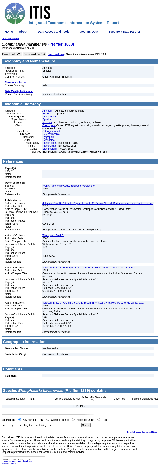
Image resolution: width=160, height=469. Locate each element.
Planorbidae (49, 145)
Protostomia (49, 116)
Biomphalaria (49, 148)
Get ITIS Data (89, 31)
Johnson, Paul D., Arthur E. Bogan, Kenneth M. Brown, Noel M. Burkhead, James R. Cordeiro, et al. (97, 203)
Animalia (47, 110)
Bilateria (46, 113)
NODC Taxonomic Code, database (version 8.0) (68, 185)
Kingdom (28, 425)
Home (9, 31)
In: (3, 425)
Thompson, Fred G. (53, 235)
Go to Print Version (10, 39)
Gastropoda (49, 125)
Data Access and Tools (53, 31)
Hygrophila (48, 137)
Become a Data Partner (124, 31)
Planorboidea (49, 142)
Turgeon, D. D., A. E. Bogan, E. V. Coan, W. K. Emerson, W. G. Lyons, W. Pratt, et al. (89, 267)
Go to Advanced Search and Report (142, 432)
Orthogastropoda (51, 131)
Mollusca (47, 122)
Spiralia (46, 119)
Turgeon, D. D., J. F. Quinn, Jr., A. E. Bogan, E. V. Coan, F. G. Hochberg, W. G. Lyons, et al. (93, 302)
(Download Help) (56, 54)
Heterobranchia (51, 134)
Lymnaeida (48, 140)
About (23, 31)
